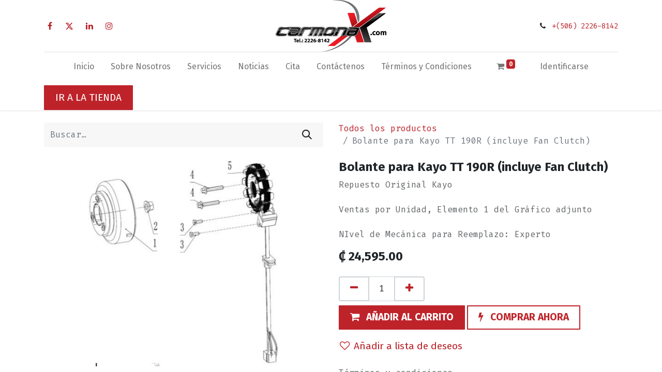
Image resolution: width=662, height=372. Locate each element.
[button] (402, 317)
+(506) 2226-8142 (585, 26)
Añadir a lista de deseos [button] (401, 346)
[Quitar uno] (354, 288)
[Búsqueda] (307, 134)
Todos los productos (388, 128)
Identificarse (564, 66)
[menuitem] (83, 68)
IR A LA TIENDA (88, 97)
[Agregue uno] (409, 288)
